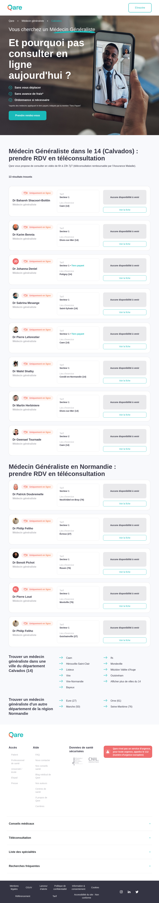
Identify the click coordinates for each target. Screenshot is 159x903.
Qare (11, 21)
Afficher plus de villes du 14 (126, 681)
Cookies (95, 887)
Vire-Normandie (75, 681)
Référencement (22, 896)
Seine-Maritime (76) (121, 706)
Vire (68, 675)
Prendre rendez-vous (27, 115)
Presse (14, 783)
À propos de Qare (41, 799)
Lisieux (70, 669)
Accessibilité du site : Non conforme (86, 896)
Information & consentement (78, 887)
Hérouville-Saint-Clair (78, 663)
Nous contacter (42, 760)
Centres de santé (40, 790)
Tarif (55, 896)
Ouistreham (117, 675)
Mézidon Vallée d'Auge (123, 669)
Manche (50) (73, 706)
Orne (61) (116, 700)
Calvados (56, 21)
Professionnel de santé (17, 762)
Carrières (39, 806)
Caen (69, 658)
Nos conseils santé (41, 767)
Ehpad (14, 777)
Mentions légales (14, 887)
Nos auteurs (41, 783)
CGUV (29, 887)
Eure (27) (71, 700)
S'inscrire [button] (140, 7)
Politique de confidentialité (60, 887)
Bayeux (70, 687)
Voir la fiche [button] (124, 210)
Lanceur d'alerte (44, 887)
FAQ (37, 754)
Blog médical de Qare (43, 776)
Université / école (16, 770)
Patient (14, 754)
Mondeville (116, 663)
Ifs (112, 658)
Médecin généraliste (33, 21)
